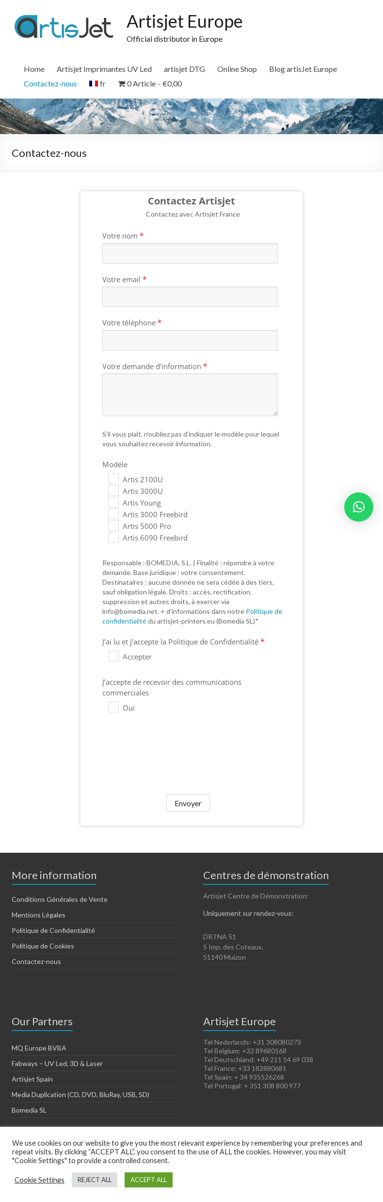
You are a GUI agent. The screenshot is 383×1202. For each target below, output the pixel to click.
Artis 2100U (135, 479)
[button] (358, 507)
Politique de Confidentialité (53, 930)
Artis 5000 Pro (139, 526)
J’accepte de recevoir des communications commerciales (171, 687)
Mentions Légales (38, 915)
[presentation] (169, 747)
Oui (121, 707)
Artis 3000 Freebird (148, 514)
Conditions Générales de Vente (60, 899)
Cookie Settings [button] (39, 1180)
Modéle (115, 464)
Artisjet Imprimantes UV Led (104, 68)
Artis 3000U (135, 491)
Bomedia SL (29, 1110)
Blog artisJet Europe (303, 68)
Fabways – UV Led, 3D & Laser (57, 1063)
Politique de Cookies (43, 946)
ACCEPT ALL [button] (148, 1180)
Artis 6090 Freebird (148, 537)
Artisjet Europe (185, 21)
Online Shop (237, 68)
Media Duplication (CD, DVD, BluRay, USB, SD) (80, 1094)
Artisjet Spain (32, 1079)
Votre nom (123, 235)
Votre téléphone (131, 322)
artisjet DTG (184, 68)
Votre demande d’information (154, 366)
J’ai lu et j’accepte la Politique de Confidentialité (183, 641)
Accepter (130, 656)
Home (34, 68)
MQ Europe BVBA (39, 1048)
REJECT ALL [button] (95, 1180)
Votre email (124, 279)
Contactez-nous (50, 83)
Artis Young (134, 503)
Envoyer (188, 803)
